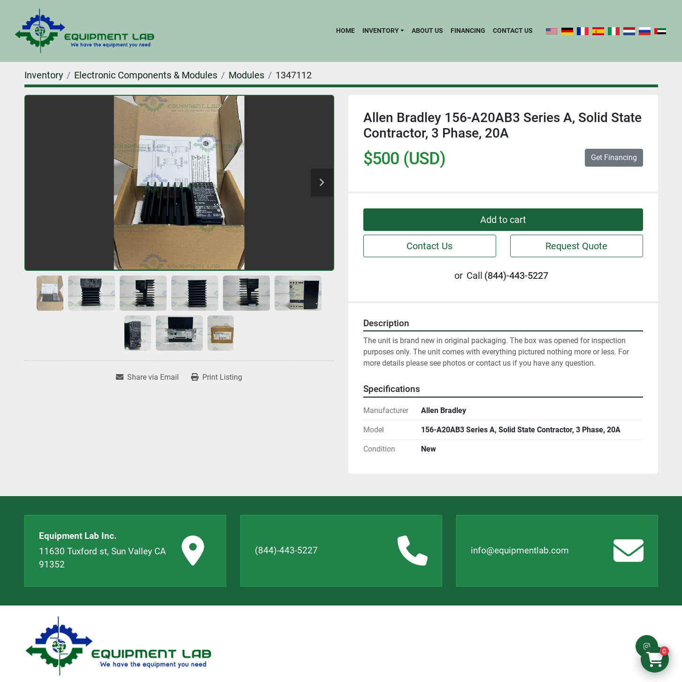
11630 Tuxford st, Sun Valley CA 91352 (102, 558)
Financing (468, 30)
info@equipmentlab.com (520, 550)
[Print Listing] (216, 377)
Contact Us (513, 30)
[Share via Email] (147, 377)
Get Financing (614, 157)
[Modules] (246, 75)
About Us (427, 30)
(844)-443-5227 (516, 275)
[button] (383, 30)
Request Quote (576, 246)
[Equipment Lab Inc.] (118, 646)
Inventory (380, 30)
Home (345, 30)
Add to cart (503, 219)
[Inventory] (43, 75)
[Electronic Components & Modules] (145, 75)
